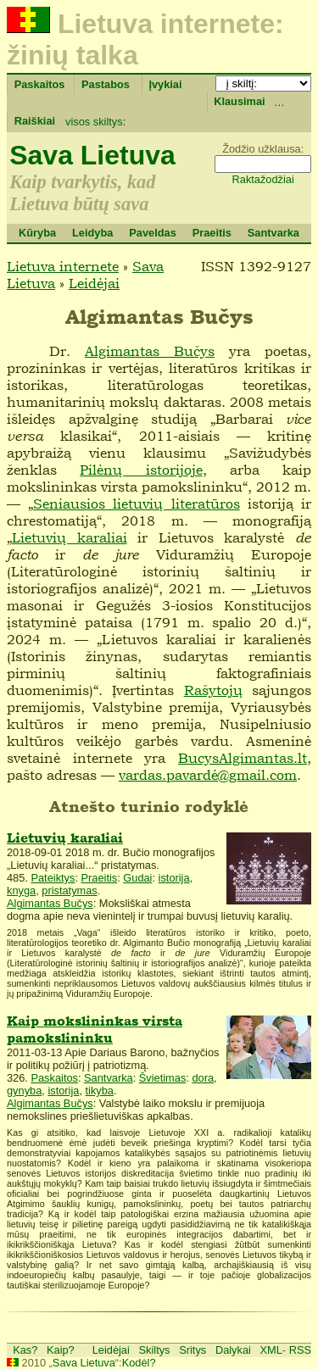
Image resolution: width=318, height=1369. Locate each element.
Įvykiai (164, 84)
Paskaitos (39, 84)
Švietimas (162, 1077)
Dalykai (233, 1350)
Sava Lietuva (92, 155)
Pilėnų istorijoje (141, 469)
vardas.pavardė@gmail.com (208, 774)
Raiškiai (34, 120)
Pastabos (105, 84)
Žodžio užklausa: (263, 148)
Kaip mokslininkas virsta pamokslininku (94, 1029)
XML (271, 1350)
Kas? (25, 1350)
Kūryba (37, 232)
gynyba (24, 1090)
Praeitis (212, 232)
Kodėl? (139, 1362)
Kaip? (61, 1350)
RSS (300, 1350)
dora (203, 1077)
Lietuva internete (63, 266)
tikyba (100, 1090)
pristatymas (69, 890)
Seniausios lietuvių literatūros (136, 503)
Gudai (137, 877)
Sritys (192, 1350)
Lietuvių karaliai (69, 537)
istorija (174, 877)
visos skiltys (94, 121)
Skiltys (154, 1350)
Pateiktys (53, 877)
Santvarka (273, 232)
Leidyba (92, 232)
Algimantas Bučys (150, 350)
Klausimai (239, 101)
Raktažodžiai (263, 179)
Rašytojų (213, 690)
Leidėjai (94, 283)
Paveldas (152, 232)
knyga (21, 890)
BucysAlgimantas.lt (242, 757)
